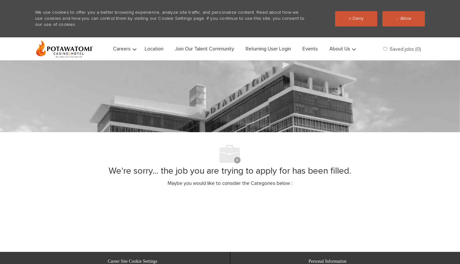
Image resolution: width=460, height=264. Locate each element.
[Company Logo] (64, 48)
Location (154, 48)
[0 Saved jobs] (402, 48)
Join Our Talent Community (204, 48)
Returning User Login (268, 48)
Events (310, 48)
